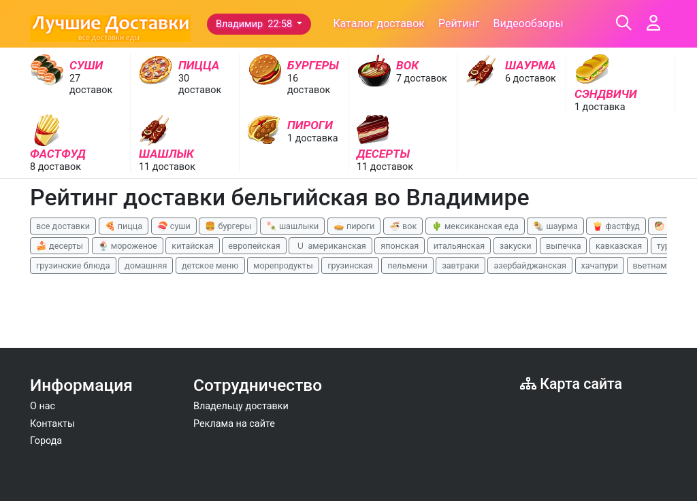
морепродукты (283, 265)
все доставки (63, 226)
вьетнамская (659, 265)
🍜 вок (403, 226)
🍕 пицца (123, 226)
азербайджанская (529, 265)
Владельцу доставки (241, 406)
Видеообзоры (528, 23)
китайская (192, 246)
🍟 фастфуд (616, 226)
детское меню (210, 265)
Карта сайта (571, 383)
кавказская (619, 246)
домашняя (146, 265)
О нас (42, 406)
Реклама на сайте (234, 424)
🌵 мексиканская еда (475, 226)
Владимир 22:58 (255, 24)
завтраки (460, 265)
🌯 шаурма (555, 226)
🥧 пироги (354, 226)
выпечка (563, 246)
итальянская (459, 246)
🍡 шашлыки (292, 226)
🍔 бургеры (228, 226)
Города (46, 441)
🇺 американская (330, 246)
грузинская (349, 265)
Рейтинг (459, 23)
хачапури (599, 265)
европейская (254, 246)
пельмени (407, 265)
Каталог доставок (379, 23)
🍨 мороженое (127, 246)
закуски (516, 246)
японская (399, 246)
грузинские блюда (73, 265)
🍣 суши (174, 226)
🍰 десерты (59, 246)
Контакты (52, 424)
